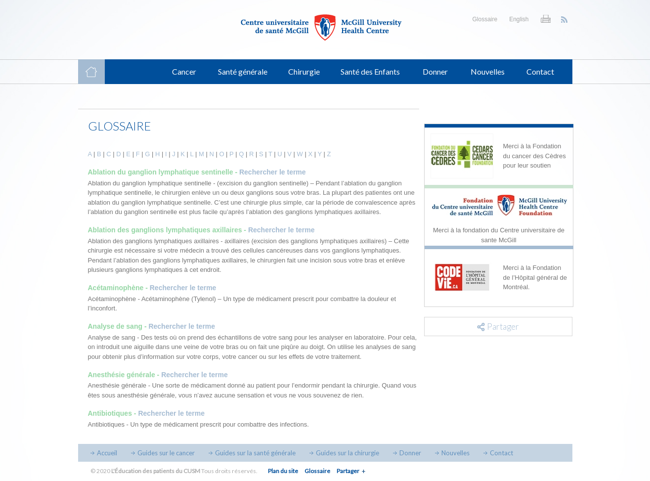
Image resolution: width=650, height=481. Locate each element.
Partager (348, 471)
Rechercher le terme (272, 172)
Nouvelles (488, 71)
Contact (540, 71)
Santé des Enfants (370, 71)
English (518, 19)
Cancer (184, 71)
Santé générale (242, 71)
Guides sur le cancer (166, 453)
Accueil (107, 453)
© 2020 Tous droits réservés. (174, 471)
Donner (435, 71)
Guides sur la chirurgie (347, 453)
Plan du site (283, 471)
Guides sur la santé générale (255, 453)
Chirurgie (304, 71)
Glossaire (484, 19)
